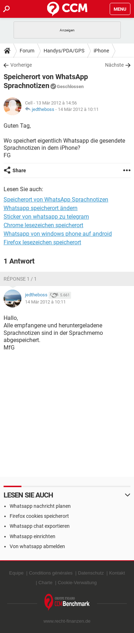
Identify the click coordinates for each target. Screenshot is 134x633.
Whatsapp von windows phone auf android (58, 233)
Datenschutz (91, 573)
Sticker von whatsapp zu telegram (46, 216)
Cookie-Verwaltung (77, 582)
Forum (27, 50)
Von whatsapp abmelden (37, 546)
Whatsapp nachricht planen (40, 506)
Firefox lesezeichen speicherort (42, 242)
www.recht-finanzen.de (67, 621)
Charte (46, 582)
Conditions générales (51, 573)
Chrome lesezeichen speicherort (43, 225)
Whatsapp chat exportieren (40, 526)
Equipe (16, 573)
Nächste (114, 65)
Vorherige (21, 65)
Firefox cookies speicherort (39, 516)
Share (19, 170)
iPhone (101, 50)
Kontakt (117, 573)
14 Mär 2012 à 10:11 (78, 109)
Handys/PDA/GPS (64, 50)
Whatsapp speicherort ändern (41, 208)
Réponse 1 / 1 (20, 279)
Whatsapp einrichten (32, 536)
